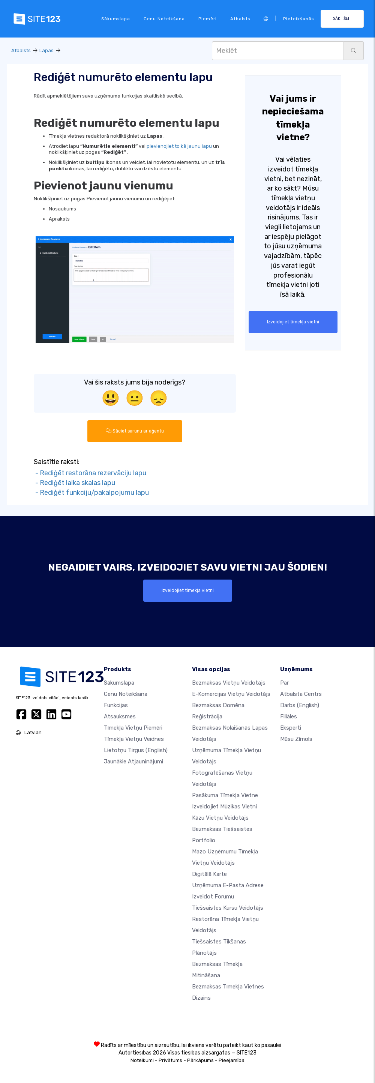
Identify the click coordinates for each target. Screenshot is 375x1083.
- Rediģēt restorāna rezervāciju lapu (90, 473)
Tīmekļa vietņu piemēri (133, 727)
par (284, 682)
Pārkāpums (200, 1060)
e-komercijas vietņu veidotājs (231, 694)
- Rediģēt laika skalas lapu (74, 483)
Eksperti (290, 727)
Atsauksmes (120, 716)
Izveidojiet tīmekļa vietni (292, 321)
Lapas (46, 50)
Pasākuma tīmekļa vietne (225, 795)
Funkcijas (116, 705)
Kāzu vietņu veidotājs (220, 817)
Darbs (299, 705)
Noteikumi (142, 1060)
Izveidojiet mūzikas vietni (224, 806)
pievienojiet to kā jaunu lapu (179, 146)
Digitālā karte (209, 874)
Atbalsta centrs (301, 694)
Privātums (170, 1060)
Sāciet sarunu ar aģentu (134, 431)
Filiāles (288, 716)
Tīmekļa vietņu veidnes (134, 739)
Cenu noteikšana (164, 18)
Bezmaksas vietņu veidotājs (229, 682)
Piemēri (207, 18)
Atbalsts (240, 18)
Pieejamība (231, 1060)
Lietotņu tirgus (136, 750)
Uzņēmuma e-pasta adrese (228, 885)
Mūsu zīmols (296, 739)
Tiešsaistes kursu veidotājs (227, 907)
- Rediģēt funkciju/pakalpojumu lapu (91, 492)
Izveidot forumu (213, 896)
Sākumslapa (115, 18)
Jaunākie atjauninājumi (133, 761)
